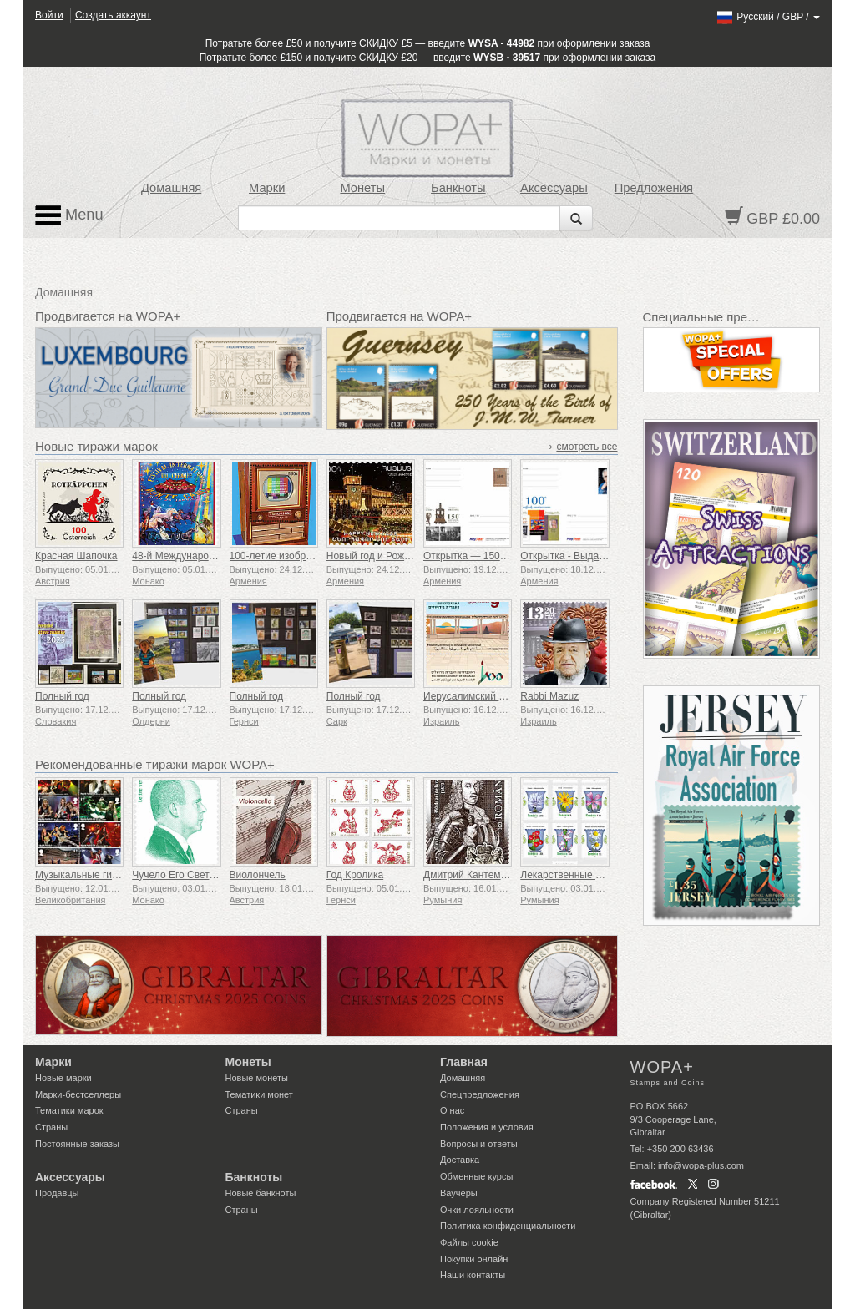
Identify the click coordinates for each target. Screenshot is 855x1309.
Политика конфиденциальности (507, 1226)
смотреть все (586, 446)
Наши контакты (472, 1275)
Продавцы (57, 1193)
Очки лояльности (477, 1210)
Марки (267, 188)
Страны (51, 1127)
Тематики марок (69, 1110)
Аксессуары (554, 188)
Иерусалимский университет (489, 696)
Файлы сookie (469, 1242)
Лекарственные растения (579, 875)
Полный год (62, 696)
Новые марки (63, 1078)
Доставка (459, 1160)
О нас (452, 1110)
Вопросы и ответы (479, 1144)
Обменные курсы (476, 1176)
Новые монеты (256, 1078)
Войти (49, 15)
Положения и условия (487, 1127)
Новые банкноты (260, 1193)
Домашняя (171, 188)
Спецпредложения (479, 1094)
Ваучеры (459, 1193)
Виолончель (258, 875)
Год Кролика (354, 875)
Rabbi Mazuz (549, 696)
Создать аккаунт (113, 15)
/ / (768, 17)
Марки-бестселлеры (78, 1094)
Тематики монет (259, 1094)
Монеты (362, 188)
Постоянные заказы (77, 1144)
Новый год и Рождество (381, 556)
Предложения (654, 188)
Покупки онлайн (474, 1259)
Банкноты (458, 188)
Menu (69, 215)
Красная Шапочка (76, 556)
